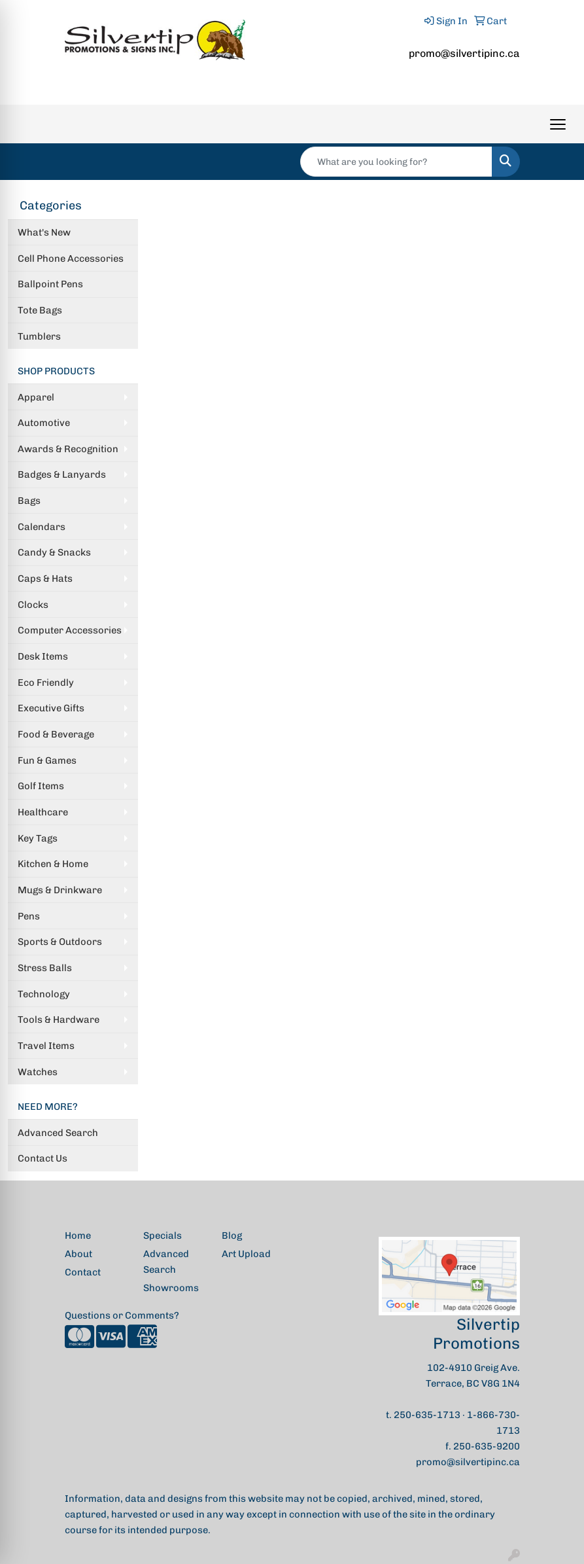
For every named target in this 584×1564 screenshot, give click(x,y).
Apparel (36, 397)
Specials (162, 1235)
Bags (29, 501)
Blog (232, 1235)
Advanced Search (58, 1133)
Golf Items (41, 786)
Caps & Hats (45, 578)
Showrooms (171, 1288)
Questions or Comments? (122, 1315)
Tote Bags (40, 310)
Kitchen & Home (53, 864)
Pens (29, 916)
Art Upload (246, 1254)
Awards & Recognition (68, 449)
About (78, 1254)
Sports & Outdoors (60, 942)
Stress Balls (45, 968)
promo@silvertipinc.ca (464, 53)
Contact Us (42, 1158)
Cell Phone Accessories (71, 258)
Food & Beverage (56, 734)
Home (78, 1235)
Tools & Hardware (58, 1019)
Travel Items (46, 1046)
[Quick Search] (396, 162)
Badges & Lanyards (62, 474)
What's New (44, 232)
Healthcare (43, 812)
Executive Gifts (51, 708)
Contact (83, 1272)
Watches (38, 1072)
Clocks (33, 605)
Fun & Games (47, 760)
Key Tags (38, 838)
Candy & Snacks (54, 552)
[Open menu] (558, 124)
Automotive (44, 423)
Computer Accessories (70, 630)
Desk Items (43, 656)
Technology (44, 994)
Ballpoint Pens (50, 284)
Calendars (41, 527)
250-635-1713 (427, 1415)
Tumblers (39, 336)
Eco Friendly (46, 682)
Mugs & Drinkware (60, 890)
